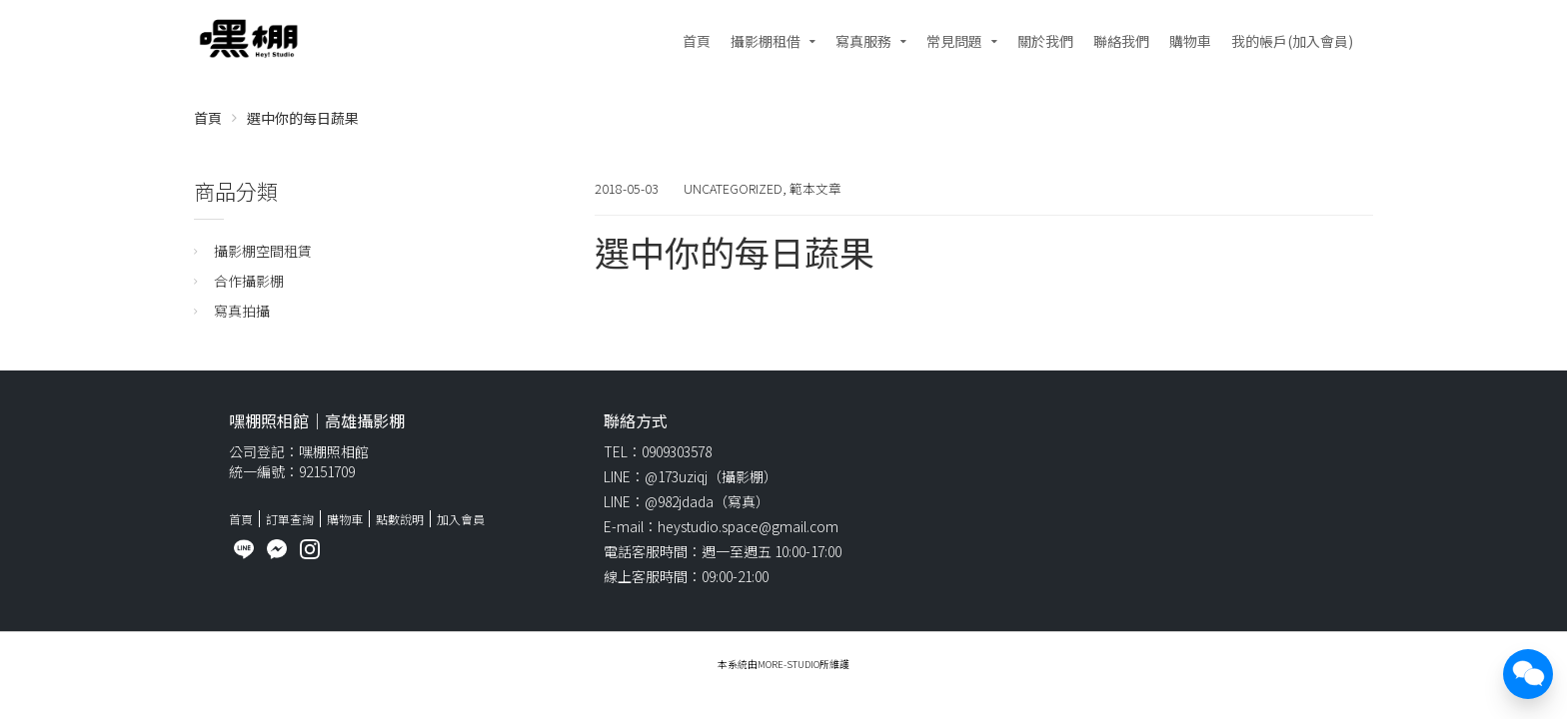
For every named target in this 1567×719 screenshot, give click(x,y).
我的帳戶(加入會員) (1292, 41)
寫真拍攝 (242, 311)
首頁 (697, 41)
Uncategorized (733, 188)
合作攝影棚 (249, 281)
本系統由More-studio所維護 (783, 664)
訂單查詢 (290, 518)
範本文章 (815, 188)
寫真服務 (863, 41)
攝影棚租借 (765, 41)
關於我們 (1045, 41)
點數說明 (400, 518)
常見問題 (954, 41)
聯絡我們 (1121, 41)
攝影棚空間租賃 (263, 251)
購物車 (1190, 41)
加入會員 (461, 518)
